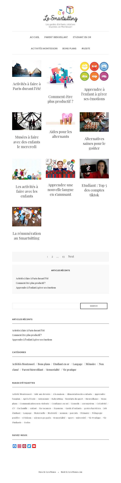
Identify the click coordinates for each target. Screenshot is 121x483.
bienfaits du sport (74, 398)
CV (13, 408)
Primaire (84, 413)
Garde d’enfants (74, 408)
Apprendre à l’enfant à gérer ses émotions (94, 94)
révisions (26, 417)
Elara (41, 472)
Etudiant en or (82, 37)
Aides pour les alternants (60, 134)
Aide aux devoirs (42, 394)
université (81, 417)
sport (70, 417)
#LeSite (86, 48)
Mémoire (91, 364)
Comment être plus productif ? (60, 99)
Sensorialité (53, 369)
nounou (63, 413)
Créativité (102, 403)
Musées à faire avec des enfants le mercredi (26, 141)
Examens (58, 408)
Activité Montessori (22, 394)
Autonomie (43, 398)
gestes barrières (92, 408)
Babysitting (57, 398)
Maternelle (39, 413)
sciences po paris (42, 417)
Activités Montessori (44, 48)
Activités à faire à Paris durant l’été (27, 86)
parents (74, 413)
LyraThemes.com (75, 472)
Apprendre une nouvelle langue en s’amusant (60, 189)
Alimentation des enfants (79, 394)
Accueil (34, 37)
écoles (27, 422)
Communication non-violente (34, 403)
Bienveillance (92, 398)
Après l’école (29, 398)
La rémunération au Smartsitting (27, 235)
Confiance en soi (60, 403)
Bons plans (70, 48)
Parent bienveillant (56, 37)
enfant (33, 408)
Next (71, 256)
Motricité (52, 413)
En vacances (45, 408)
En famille (22, 408)
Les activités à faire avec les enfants (27, 191)
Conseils (75, 403)
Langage (77, 364)
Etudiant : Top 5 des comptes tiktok (94, 190)
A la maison (58, 394)
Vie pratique (69, 369)
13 (63, 256)
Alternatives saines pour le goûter (94, 143)
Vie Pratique (95, 417)
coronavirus (88, 403)
